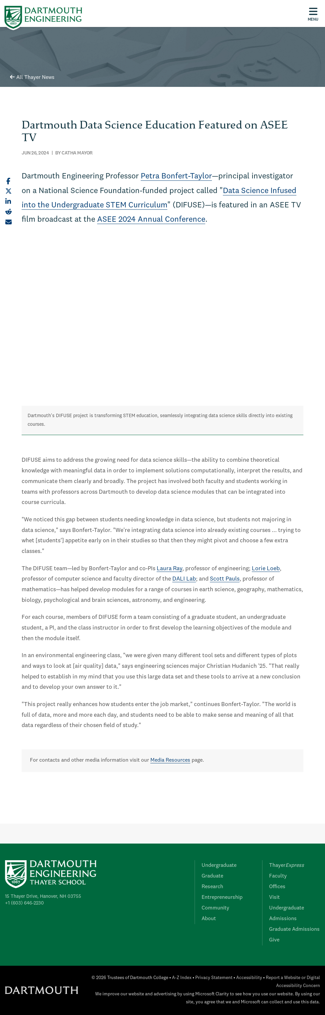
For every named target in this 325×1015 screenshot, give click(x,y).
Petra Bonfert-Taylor (176, 176)
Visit (274, 897)
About (209, 918)
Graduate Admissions (294, 929)
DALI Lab (184, 579)
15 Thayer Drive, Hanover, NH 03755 (43, 896)
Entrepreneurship (222, 897)
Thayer (286, 865)
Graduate (212, 876)
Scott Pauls (225, 579)
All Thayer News (32, 77)
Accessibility (249, 978)
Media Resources (170, 760)
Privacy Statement (214, 978)
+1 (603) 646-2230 (24, 903)
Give (274, 940)
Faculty (278, 876)
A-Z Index (182, 978)
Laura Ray (169, 569)
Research (212, 886)
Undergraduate (219, 865)
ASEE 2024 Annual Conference (151, 220)
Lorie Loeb (266, 569)
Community (215, 908)
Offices (277, 886)
